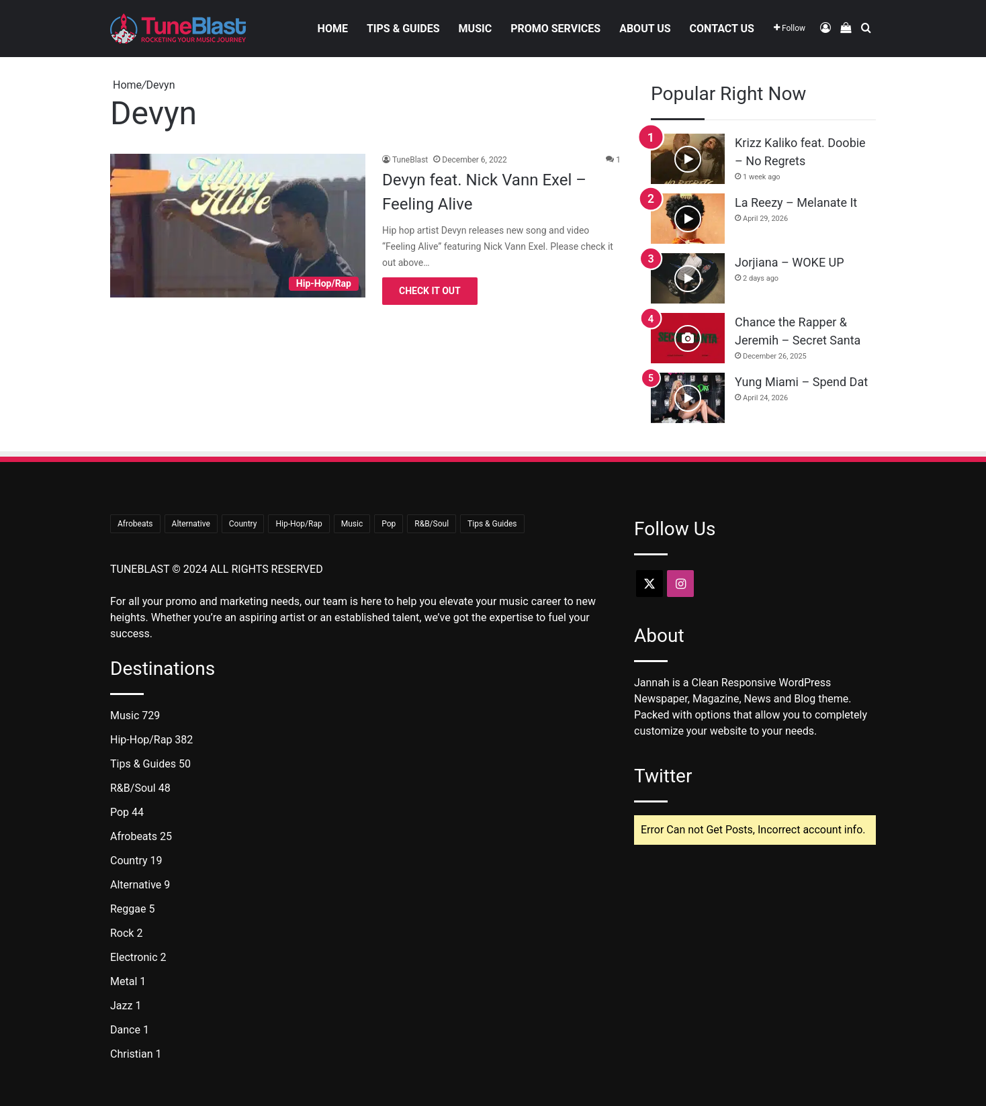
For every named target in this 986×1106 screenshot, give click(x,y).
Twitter (663, 776)
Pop (119, 812)
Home (333, 28)
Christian (131, 1054)
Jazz (121, 1005)
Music (475, 28)
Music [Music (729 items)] (352, 523)
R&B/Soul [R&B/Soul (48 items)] (431, 523)
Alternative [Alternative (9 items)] (191, 523)
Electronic (134, 957)
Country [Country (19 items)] (243, 523)
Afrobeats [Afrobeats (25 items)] (135, 523)
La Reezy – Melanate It (796, 202)
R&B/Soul (133, 788)
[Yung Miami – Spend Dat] (688, 398)
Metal (123, 981)
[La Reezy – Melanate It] (688, 218)
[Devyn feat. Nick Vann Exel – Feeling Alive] (237, 225)
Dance (125, 1029)
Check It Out (430, 290)
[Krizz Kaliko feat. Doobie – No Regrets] (688, 159)
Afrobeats (133, 836)
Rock (122, 933)
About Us (644, 28)
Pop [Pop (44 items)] (389, 523)
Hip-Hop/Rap (141, 739)
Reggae (128, 909)
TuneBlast (410, 160)
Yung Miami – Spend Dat (801, 382)
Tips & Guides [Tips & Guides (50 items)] (492, 523)
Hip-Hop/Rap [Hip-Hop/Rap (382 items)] (298, 523)
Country (129, 860)
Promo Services (555, 28)
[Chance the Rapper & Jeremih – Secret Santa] (688, 338)
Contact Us (722, 28)
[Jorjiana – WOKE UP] (688, 278)
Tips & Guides (403, 28)
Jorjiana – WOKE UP (789, 262)
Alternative (135, 884)
